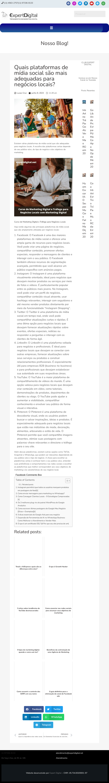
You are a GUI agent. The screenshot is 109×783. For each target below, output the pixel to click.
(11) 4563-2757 (9, 3)
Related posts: (28, 484)
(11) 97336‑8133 (25, 3)
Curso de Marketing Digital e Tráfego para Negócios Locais (40, 222)
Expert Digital (55, 773)
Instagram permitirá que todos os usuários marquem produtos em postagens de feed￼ (43, 489)
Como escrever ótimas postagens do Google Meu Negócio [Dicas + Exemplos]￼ (42, 510)
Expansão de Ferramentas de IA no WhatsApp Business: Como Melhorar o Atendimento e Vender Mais (41, 519)
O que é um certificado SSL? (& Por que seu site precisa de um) (43, 523)
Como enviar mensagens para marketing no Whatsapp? (41, 493)
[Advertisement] (88, 289)
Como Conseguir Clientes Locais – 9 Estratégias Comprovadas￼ (43, 498)
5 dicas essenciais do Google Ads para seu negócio (39, 514)
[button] (51, 28)
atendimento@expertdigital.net (69, 753)
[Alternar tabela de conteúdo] (66, 480)
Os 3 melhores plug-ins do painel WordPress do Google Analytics (41, 504)
